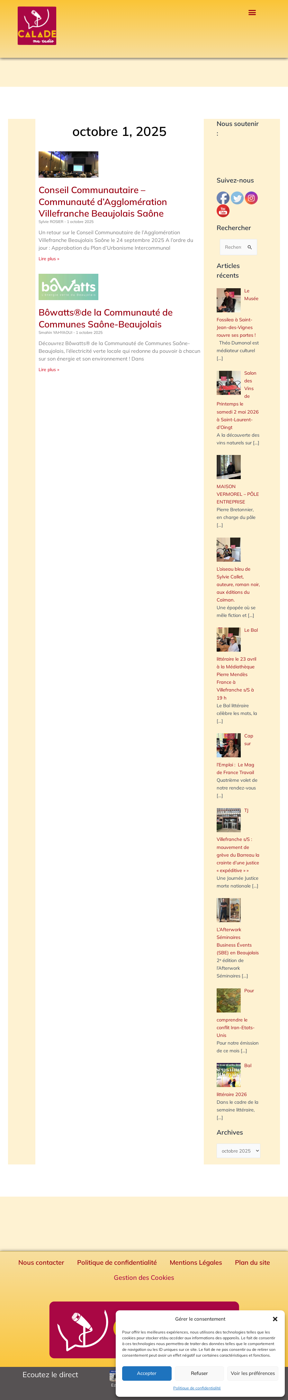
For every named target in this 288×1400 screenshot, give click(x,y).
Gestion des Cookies (144, 1277)
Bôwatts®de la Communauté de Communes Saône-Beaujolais (106, 318)
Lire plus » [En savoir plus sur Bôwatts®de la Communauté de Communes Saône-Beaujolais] (49, 369)
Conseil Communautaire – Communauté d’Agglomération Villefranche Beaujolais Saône (103, 201)
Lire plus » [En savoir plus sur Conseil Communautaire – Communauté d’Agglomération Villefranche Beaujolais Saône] (49, 259)
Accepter (147, 1373)
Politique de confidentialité (197, 1388)
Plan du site (252, 1262)
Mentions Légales (196, 1262)
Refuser (199, 1373)
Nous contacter (41, 1262)
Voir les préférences (253, 1373)
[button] (275, 1319)
